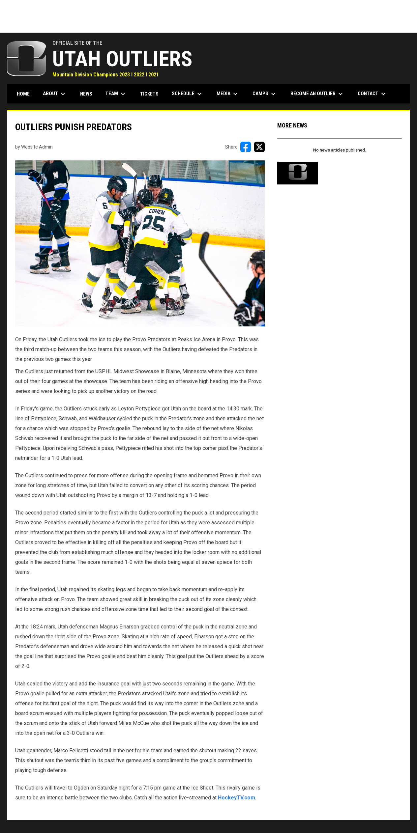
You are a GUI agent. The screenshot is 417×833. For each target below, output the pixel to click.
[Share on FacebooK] (245, 147)
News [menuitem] (86, 94)
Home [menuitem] (23, 94)
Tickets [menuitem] (149, 94)
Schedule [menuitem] (187, 94)
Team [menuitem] (116, 94)
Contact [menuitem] (372, 94)
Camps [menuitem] (265, 94)
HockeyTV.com (236, 797)
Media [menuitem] (228, 94)
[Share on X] (259, 147)
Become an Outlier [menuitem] (317, 94)
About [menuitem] (55, 94)
